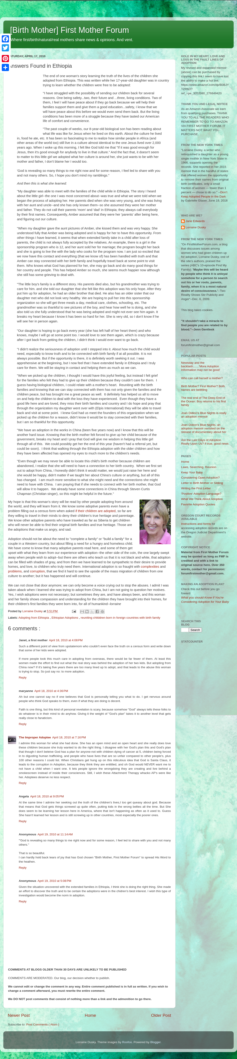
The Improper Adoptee (35, 737)
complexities (150, 566)
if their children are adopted (95, 511)
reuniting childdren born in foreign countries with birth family (120, 617)
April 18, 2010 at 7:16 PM (69, 737)
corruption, (38, 571)
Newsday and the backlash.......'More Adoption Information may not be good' (200, 366)
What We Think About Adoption (202, 499)
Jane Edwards (195, 221)
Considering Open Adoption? (200, 477)
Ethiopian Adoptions (65, 617)
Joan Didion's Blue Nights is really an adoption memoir (203, 414)
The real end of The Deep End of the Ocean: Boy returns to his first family (203, 401)
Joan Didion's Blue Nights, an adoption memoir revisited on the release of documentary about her (203, 428)
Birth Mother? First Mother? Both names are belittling (203, 388)
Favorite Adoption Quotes (198, 504)
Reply (23, 677)
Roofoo (127, 1042)
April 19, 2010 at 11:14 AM (55, 834)
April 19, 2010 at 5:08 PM (54, 880)
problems (15, 571)
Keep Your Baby (192, 472)
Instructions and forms (196, 523)
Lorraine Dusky (196, 227)
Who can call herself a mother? (202, 378)
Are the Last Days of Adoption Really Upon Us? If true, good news (205, 441)
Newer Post (19, 1015)
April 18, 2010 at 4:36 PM (51, 691)
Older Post (161, 1015)
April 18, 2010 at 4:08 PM (66, 640)
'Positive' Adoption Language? (201, 493)
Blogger (155, 1042)
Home (90, 1015)
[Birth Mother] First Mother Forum (69, 30)
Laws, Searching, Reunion (198, 467)
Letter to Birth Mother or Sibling (202, 483)
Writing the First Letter (196, 488)
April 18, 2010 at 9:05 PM (47, 796)
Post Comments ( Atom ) (42, 1024)
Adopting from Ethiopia (34, 617)
